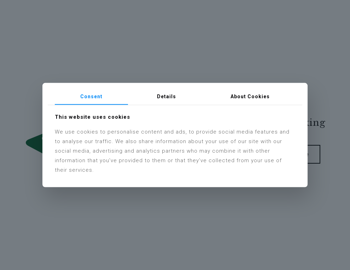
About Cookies (250, 96)
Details (166, 96)
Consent (91, 96)
